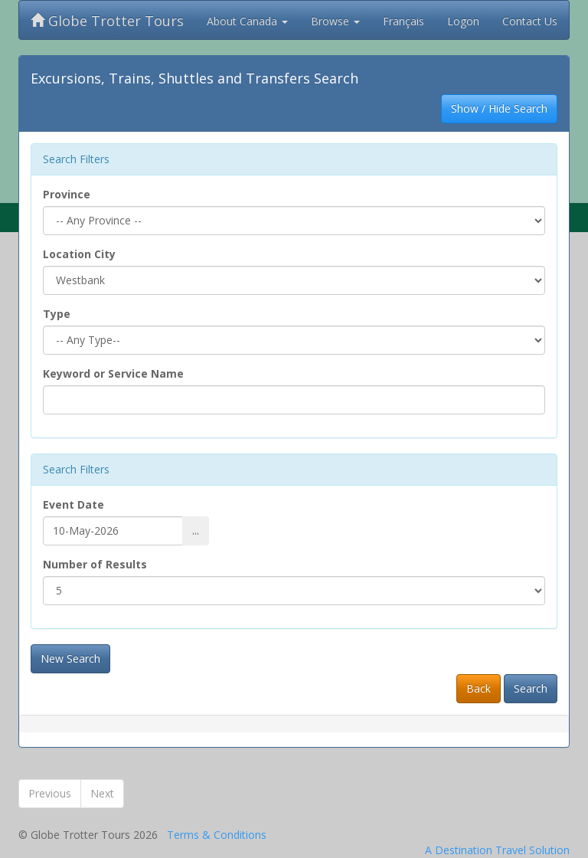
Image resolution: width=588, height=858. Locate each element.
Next (102, 793)
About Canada (247, 21)
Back (478, 688)
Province (66, 194)
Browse (335, 21)
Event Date (73, 504)
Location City (79, 254)
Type (56, 313)
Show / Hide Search (499, 108)
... (195, 530)
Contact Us (529, 21)
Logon (463, 21)
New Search (70, 658)
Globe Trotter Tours (107, 20)
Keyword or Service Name (113, 373)
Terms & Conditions (216, 834)
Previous (49, 793)
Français (403, 21)
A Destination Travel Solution (497, 850)
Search (530, 688)
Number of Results (95, 564)
